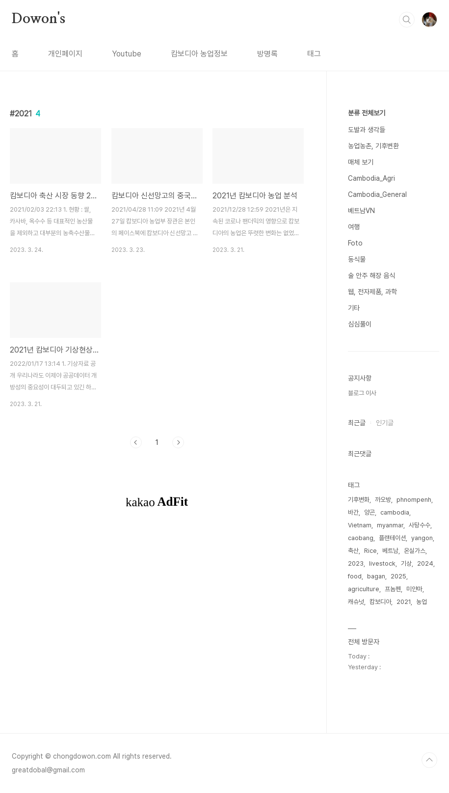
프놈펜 (393, 589)
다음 (178, 442)
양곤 (369, 512)
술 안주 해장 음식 (371, 275)
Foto (355, 243)
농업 (421, 601)
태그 (314, 53)
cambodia (394, 512)
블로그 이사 (362, 393)
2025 (398, 576)
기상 (406, 563)
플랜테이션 (392, 538)
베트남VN (361, 211)
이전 (136, 442)
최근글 (357, 423)
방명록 (267, 53)
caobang (360, 538)
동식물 (357, 259)
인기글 (385, 423)
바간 (353, 512)
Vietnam (359, 525)
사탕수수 (419, 525)
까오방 (383, 499)
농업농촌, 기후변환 (373, 146)
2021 (403, 601)
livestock (382, 563)
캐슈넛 (356, 601)
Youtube (126, 53)
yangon (422, 538)
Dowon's (38, 19)
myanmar (390, 525)
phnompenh (413, 499)
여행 (354, 227)
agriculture (363, 589)
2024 (425, 563)
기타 (354, 308)
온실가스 (414, 550)
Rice (370, 550)
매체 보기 (360, 162)
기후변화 (359, 499)
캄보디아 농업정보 (199, 53)
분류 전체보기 (366, 113)
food (355, 576)
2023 (356, 563)
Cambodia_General (377, 194)
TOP (429, 760)
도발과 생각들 (366, 130)
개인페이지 (65, 53)
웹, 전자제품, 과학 (372, 292)
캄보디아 (380, 601)
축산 (353, 550)
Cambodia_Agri (371, 178)
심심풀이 (359, 324)
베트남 (390, 550)
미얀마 (414, 589)
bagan (376, 576)
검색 (406, 19)
